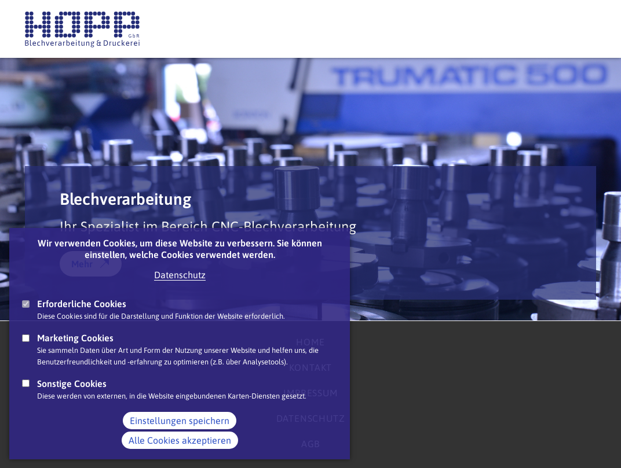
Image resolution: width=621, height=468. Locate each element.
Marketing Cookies (75, 354)
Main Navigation (584, 28)
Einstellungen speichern (179, 437)
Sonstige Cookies (72, 400)
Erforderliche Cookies (81, 320)
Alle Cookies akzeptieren (180, 456)
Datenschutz (180, 291)
